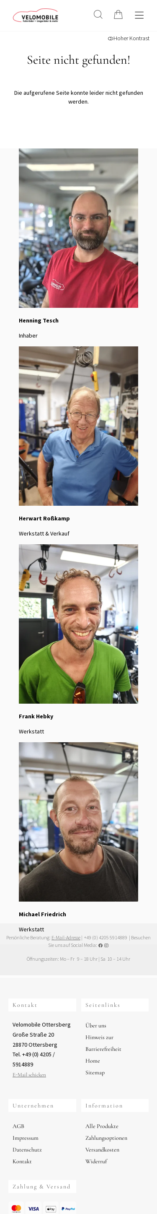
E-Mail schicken (29, 1074)
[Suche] (98, 14)
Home (92, 1060)
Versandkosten (102, 1149)
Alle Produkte (101, 1126)
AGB (18, 1126)
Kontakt (22, 1161)
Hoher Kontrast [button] (128, 38)
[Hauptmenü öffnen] (139, 15)
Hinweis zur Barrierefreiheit (103, 1043)
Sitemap (95, 1072)
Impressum (26, 1137)
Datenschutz (27, 1149)
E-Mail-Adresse (65, 937)
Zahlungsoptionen (106, 1137)
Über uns (95, 1025)
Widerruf (96, 1161)
